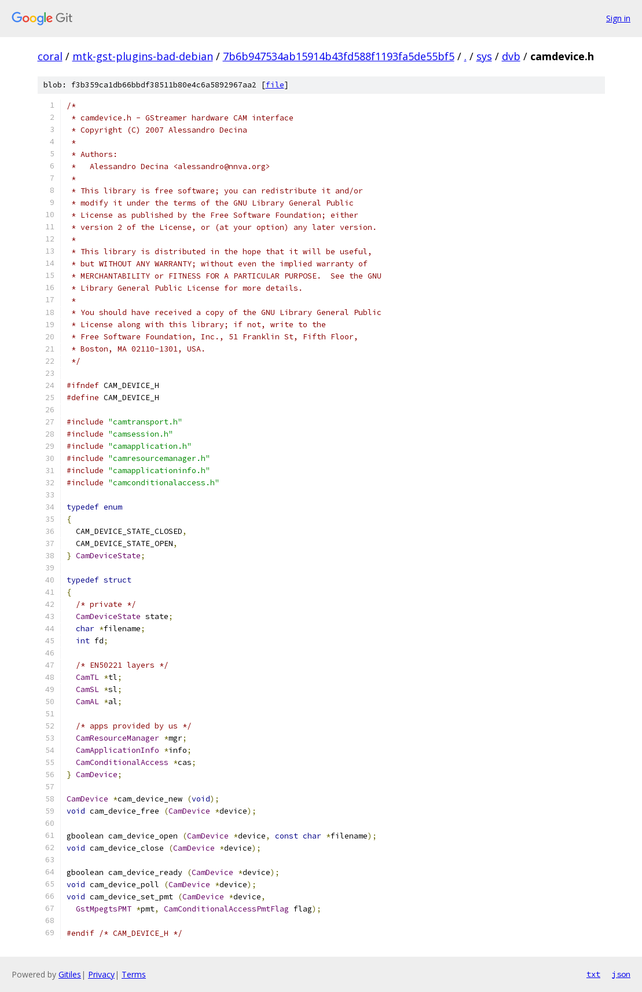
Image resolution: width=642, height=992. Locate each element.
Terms (134, 974)
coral (50, 56)
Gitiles (69, 974)
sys (484, 56)
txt (593, 974)
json (621, 974)
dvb (511, 56)
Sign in (618, 18)
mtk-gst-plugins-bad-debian (142, 56)
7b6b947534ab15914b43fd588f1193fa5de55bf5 (338, 56)
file (275, 85)
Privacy (101, 974)
